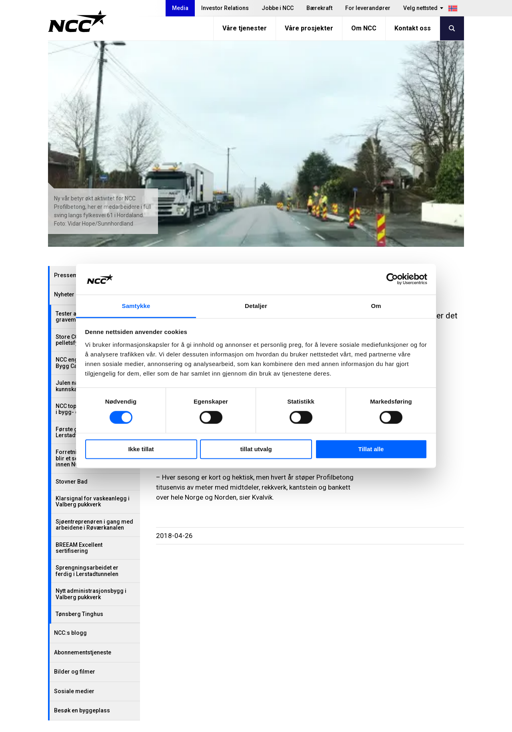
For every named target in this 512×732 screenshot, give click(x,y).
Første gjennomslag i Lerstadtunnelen (84, 226)
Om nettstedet (433, 723)
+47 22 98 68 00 (83, 657)
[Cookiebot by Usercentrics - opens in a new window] (392, 279)
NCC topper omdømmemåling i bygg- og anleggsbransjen (95, 203)
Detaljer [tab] (256, 305)
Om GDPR (336, 655)
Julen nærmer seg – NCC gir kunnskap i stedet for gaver (93, 180)
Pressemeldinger (77, 69)
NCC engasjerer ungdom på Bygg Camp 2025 (92, 156)
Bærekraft (319, 8)
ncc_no (432, 664)
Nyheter (64, 88)
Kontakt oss (412, 28)
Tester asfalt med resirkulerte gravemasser (94, 110)
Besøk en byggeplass (82, 504)
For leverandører (367, 8)
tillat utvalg (256, 449)
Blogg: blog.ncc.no (349, 675)
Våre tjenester (244, 28)
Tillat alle (371, 449)
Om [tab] (376, 305)
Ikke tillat (141, 449)
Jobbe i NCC (278, 8)
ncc (427, 654)
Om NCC (363, 28)
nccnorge (435, 644)
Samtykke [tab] (136, 305)
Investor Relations (225, 8)
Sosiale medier (74, 485)
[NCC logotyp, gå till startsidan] (77, 21)
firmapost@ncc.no (88, 667)
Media (180, 8)
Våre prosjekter (309, 28)
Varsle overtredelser (352, 645)
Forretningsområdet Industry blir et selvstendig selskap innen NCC (94, 252)
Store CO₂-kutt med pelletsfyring (81, 134)
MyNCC (333, 665)
